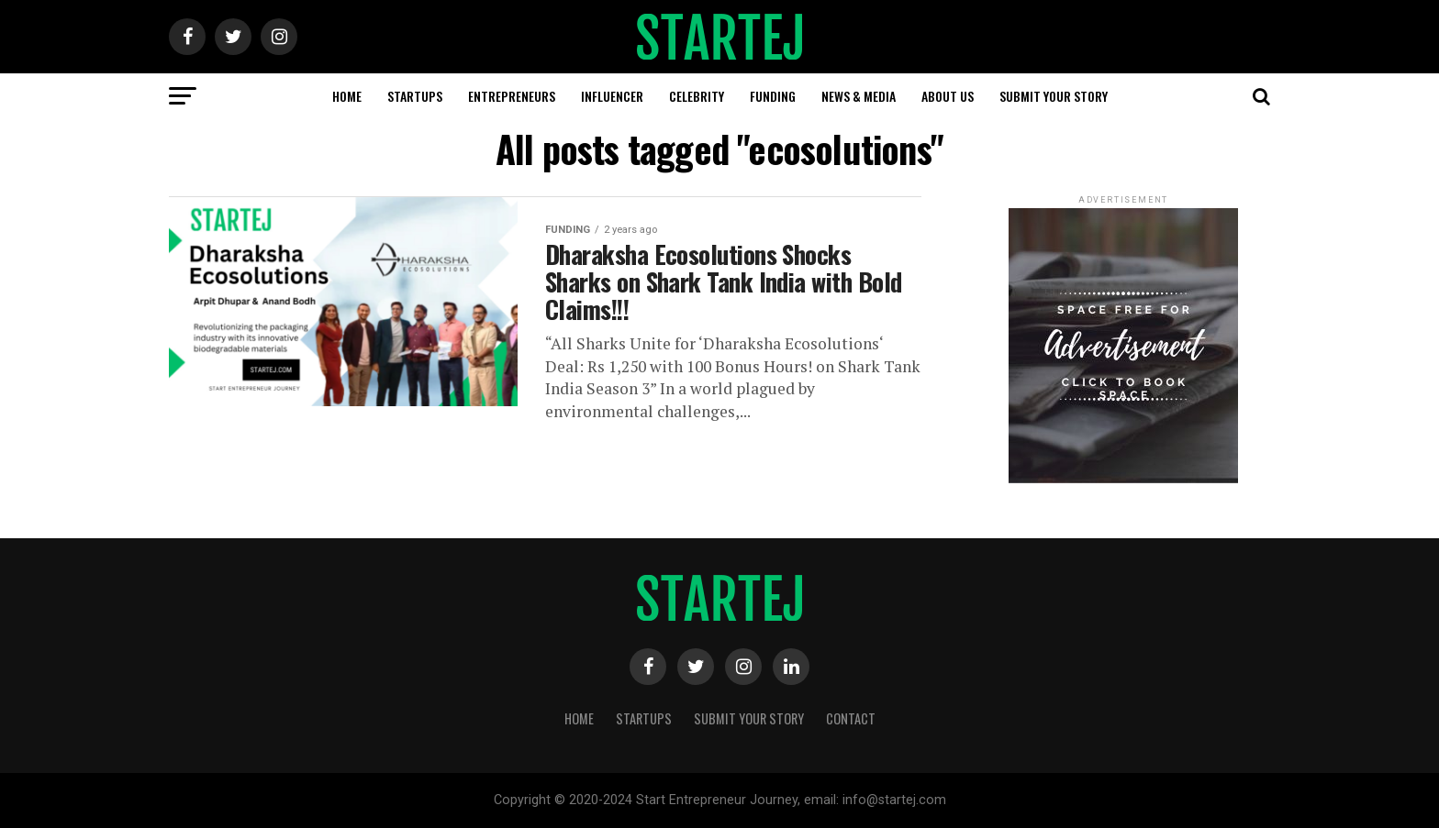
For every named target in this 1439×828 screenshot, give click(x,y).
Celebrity (696, 95)
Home (347, 95)
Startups (414, 95)
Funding (773, 95)
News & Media (858, 95)
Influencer (612, 95)
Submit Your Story (1053, 95)
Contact (851, 718)
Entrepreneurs (511, 95)
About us (947, 95)
